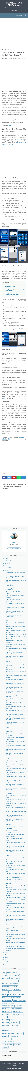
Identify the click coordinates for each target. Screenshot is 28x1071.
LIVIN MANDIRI (14, 1019)
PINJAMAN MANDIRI (7, 1030)
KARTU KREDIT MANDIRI (18, 1014)
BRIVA (14, 994)
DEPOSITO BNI (21, 994)
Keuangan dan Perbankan (14, 4)
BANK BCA (17, 978)
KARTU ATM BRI (6, 1008)
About (3, 1063)
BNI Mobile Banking (6, 989)
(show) (10, 125)
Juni (6, 957)
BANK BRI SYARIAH (13, 981)
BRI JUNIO (4, 992)
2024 (5, 558)
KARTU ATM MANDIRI (17, 1008)
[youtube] (16, 11)
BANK (12, 978)
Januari (8, 570)
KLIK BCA (4, 1017)
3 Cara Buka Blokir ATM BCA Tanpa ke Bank (16, 634)
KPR (10, 1017)
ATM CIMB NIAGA (6, 975)
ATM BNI (15, 972)
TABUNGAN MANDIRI (7, 1044)
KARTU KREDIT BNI (17, 1011)
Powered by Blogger (16, 1068)
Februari (8, 567)
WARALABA (5, 1047)
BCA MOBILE (5, 983)
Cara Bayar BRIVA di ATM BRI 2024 (14, 879)
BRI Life (11, 992)
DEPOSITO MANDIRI (15, 997)
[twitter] (9, 477)
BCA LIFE (22, 981)
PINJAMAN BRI (15, 1028)
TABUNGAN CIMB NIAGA (8, 1041)
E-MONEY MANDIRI (6, 1000)
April (6, 961)
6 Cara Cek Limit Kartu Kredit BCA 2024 (15, 946)
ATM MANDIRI (15, 975)
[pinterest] (13, 477)
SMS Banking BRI (6, 1039)
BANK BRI (4, 981)
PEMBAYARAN (5, 1025)
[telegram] (23, 477)
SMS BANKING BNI (14, 1036)
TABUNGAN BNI (16, 1039)
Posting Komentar (22, 58)
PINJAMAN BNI (6, 1028)
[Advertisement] (14, 33)
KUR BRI (20, 1017)
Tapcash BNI (17, 1044)
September (8, 560)
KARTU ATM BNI (19, 1005)
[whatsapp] (19, 477)
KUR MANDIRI (5, 1019)
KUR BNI (14, 1017)
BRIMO (9, 994)
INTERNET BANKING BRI (8, 1005)
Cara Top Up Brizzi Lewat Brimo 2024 (14, 877)
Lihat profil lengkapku (14, 548)
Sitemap (14, 1065)
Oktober (7, 954)
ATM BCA (9, 972)
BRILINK (4, 994)
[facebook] (13, 11)
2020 (5, 952)
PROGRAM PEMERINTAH (8, 1033)
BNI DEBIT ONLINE (6, 986)
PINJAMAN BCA (14, 1025)
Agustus (7, 563)
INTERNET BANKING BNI (8, 1003)
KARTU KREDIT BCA (7, 1011)
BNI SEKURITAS (16, 989)
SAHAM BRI (5, 1036)
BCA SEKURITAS (14, 983)
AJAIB (3, 972)
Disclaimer (9, 1063)
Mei (6, 959)
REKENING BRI (19, 1033)
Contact (15, 1063)
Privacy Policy (21, 1063)
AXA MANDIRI (5, 978)
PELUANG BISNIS (15, 1022)
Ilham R (14, 542)
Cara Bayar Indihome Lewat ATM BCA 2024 (16, 897)
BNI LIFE (15, 986)
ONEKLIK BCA (5, 1022)
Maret (7, 964)
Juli (6, 565)
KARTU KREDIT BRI (6, 1014)
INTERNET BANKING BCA (19, 1000)
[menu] (3, 15)
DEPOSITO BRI (5, 997)
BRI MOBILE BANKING (19, 992)
